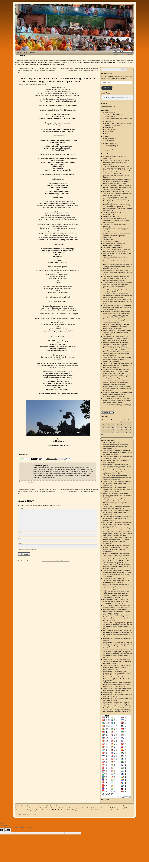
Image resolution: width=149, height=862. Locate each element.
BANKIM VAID (107, 584)
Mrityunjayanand (41, 84)
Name (20, 532)
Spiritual (107, 131)
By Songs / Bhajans (108, 143)
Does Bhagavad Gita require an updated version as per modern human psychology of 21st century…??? (117, 235)
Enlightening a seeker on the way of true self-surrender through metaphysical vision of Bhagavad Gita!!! (117, 272)
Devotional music (109, 147)
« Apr (102, 434)
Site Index (33, 52)
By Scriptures (107, 121)
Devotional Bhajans (110, 145)
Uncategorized (107, 150)
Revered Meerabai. (110, 116)
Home (26, 52)
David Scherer (107, 450)
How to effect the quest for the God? (113, 247)
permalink (30, 482)
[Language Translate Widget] (123, 52)
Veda (106, 133)
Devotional (108, 127)
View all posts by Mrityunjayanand (44, 477)
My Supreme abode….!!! (110, 239)
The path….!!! (118, 692)
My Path (19, 52)
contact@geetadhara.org (108, 106)
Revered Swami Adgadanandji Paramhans (117, 118)
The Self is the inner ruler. (122, 615)
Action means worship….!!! (122, 702)
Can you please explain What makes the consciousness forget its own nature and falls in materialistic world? (116, 220)
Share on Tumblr (51, 459)
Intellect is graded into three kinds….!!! (121, 650)
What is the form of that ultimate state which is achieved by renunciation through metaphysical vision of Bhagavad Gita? (116, 353)
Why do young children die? (111, 241)
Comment (21, 508)
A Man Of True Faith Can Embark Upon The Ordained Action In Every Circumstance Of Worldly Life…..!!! (115, 601)
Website (20, 543)
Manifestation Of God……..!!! (111, 216)
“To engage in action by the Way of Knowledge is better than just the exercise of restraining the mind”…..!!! (117, 661)
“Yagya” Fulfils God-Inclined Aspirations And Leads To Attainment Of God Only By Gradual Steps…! (117, 566)
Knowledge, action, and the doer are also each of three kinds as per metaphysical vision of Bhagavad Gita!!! (117, 301)
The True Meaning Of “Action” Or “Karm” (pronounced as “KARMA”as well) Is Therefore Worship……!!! (116, 176)
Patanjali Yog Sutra (110, 129)
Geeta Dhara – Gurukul (29, 814)
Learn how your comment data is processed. (56, 561)
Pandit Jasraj (108, 140)
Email (20, 538)
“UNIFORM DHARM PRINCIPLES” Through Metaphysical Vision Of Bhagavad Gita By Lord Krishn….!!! (116, 580)
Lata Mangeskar (109, 138)
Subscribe (107, 88)
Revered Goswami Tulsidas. (113, 115)
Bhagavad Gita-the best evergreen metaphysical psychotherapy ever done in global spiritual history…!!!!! (117, 230)
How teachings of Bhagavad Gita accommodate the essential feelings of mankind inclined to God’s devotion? (116, 611)
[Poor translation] (7, 830)
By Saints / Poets (108, 113)
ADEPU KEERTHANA (109, 443)
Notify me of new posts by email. (28, 549)
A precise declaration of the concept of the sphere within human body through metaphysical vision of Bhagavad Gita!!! (117, 388)
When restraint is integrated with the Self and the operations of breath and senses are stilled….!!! (116, 483)
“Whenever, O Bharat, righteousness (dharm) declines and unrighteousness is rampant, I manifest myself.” (116, 162)
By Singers (106, 136)
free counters (105, 800)
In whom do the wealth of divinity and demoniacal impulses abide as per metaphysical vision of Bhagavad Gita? (117, 332)
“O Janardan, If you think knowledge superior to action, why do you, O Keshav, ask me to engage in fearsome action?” (117, 555)
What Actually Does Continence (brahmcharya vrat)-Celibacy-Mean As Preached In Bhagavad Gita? (117, 489)
